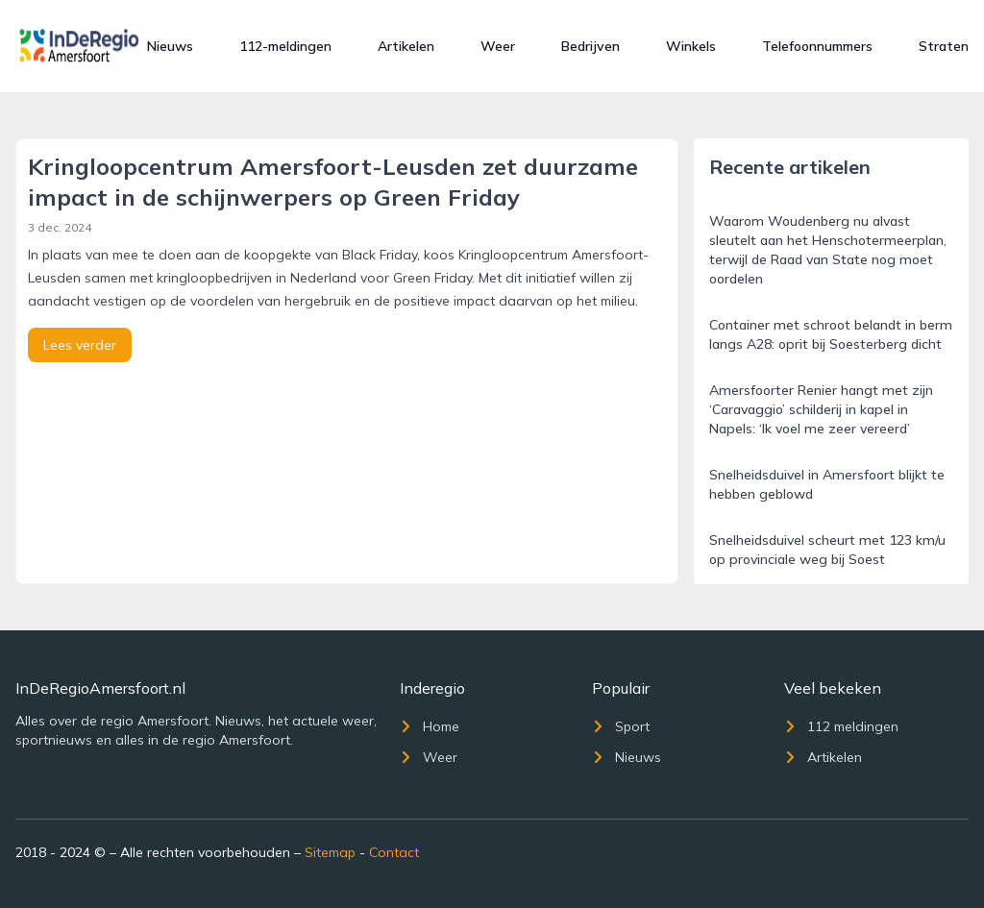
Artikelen (406, 46)
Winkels (691, 46)
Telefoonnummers (817, 46)
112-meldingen (285, 46)
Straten (944, 46)
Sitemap (330, 852)
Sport (621, 726)
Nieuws (170, 46)
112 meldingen (841, 726)
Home (429, 726)
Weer (497, 46)
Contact (394, 852)
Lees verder (79, 345)
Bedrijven (590, 46)
